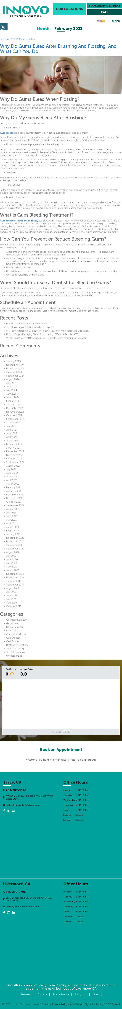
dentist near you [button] (81, 261)
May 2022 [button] (11, 476)
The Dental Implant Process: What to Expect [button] (29, 327)
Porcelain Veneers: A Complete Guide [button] (26, 323)
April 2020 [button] (11, 566)
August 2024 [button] (13, 379)
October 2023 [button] (14, 415)
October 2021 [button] (13, 501)
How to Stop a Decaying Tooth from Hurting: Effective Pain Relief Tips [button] (43, 334)
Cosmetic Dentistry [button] (16, 619)
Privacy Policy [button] (59, 1004)
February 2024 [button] (14, 401)
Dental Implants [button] (14, 627)
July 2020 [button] (11, 555)
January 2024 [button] (13, 404)
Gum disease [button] (7, 132)
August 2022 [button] (13, 465)
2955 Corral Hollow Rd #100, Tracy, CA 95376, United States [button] (28, 797)
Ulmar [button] (96, 994)
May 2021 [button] (11, 519)
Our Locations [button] (69, 9)
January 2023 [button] (13, 447)
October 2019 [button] (13, 581)
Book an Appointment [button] (104, 5)
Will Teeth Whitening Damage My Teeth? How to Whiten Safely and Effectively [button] (47, 330)
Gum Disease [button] (13, 637)
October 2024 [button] (14, 372)
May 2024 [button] (11, 390)
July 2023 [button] (11, 426)
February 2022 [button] (14, 487)
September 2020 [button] (15, 548)
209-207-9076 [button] (14, 790)
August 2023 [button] (13, 422)
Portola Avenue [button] (61, 994)
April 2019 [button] (11, 602)
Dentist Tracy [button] (13, 630)
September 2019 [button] (15, 584)
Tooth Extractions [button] (15, 652)
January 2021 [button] (13, 534)
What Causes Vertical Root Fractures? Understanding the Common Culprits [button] (46, 338)
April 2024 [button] (11, 393)
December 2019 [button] (15, 573)
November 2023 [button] (15, 411)
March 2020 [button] (12, 570)
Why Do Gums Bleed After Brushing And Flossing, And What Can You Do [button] (58, 48)
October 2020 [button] (14, 545)
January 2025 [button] (13, 361)
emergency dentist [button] (16, 634)
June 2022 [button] (12, 473)
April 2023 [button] (11, 437)
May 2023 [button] (11, 433)
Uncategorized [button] (14, 655)
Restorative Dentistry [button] (17, 645)
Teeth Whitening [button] (15, 648)
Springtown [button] (81, 994)
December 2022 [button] (15, 451)
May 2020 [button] (11, 563)
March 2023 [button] (12, 440)
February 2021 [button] (13, 530)
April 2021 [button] (11, 523)
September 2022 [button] (15, 462)
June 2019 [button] (11, 595)
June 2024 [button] (12, 386)
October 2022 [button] (14, 458)
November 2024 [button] (15, 368)
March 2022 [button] (12, 483)
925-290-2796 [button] (14, 892)
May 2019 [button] (11, 599)
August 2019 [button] (12, 588)
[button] (25, 11)
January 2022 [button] (13, 491)
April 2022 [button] (11, 480)
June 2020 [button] (12, 559)
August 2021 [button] (12, 509)
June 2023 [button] (12, 429)
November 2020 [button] (15, 541)
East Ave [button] (42, 994)
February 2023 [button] (14, 444)
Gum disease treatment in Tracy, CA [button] (21, 220)
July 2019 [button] (11, 591)
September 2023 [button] (15, 419)
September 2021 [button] (15, 505)
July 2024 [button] (11, 383)
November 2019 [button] (15, 577)
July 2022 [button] (11, 469)
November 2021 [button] (15, 498)
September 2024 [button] (15, 375)
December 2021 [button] (15, 494)
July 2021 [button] (11, 512)
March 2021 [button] (12, 527)
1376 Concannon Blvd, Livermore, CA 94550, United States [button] (27, 899)
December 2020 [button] (15, 537)
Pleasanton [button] (26, 994)
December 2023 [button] (15, 408)
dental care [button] (12, 623)
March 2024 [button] (12, 397)
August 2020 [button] (13, 552)
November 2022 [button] (15, 455)
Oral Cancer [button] (12, 641)
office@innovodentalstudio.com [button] (21, 805)
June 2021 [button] (11, 516)
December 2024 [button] (15, 365)
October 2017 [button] (13, 606)
